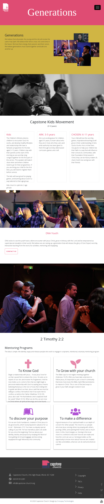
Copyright (82, 475)
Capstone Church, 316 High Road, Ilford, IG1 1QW (33, 475)
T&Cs (80, 481)
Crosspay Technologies (65, 501)
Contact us (11, 251)
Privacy (80, 487)
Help (80, 493)
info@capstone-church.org (24, 483)
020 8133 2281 (19, 479)
